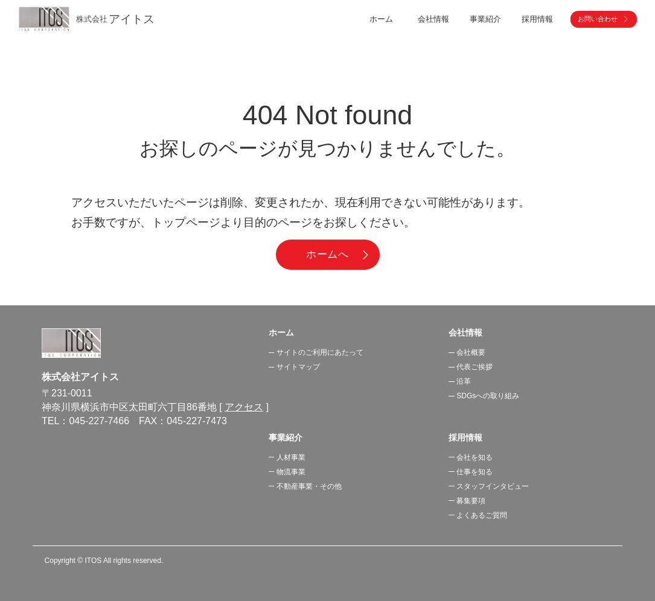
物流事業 (290, 472)
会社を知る (474, 457)
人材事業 (290, 457)
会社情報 (465, 332)
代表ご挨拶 (474, 367)
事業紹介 (285, 437)
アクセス (244, 407)
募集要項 (470, 501)
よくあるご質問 (481, 515)
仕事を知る (474, 472)
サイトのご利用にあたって (319, 352)
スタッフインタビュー (492, 486)
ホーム (381, 19)
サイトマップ (298, 367)
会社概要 (470, 352)
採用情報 (465, 437)
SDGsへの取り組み (487, 396)
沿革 (463, 381)
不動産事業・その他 (309, 486)
